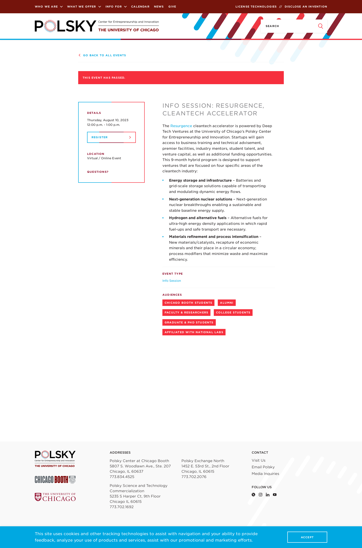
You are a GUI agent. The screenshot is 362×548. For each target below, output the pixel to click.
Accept (307, 537)
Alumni (226, 302)
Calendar (140, 6)
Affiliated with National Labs (194, 332)
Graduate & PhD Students (189, 322)
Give (172, 6)
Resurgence (181, 126)
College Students (233, 312)
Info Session (171, 280)
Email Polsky (263, 467)
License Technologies (256, 6)
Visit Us (258, 460)
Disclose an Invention (306, 6)
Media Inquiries (265, 474)
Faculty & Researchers (186, 312)
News (159, 6)
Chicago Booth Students (188, 302)
